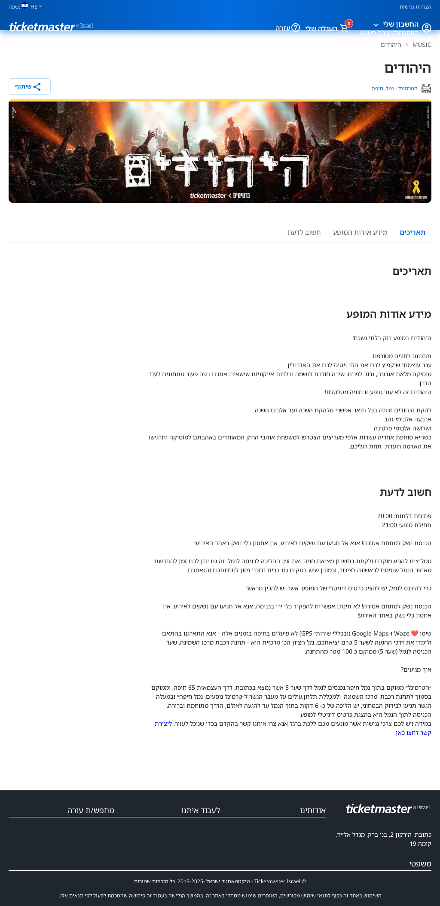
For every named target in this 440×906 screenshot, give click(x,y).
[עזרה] (296, 28)
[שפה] (29, 6)
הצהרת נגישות (415, 6)
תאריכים (412, 232)
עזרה (282, 28)
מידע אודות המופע (360, 232)
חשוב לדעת (304, 232)
